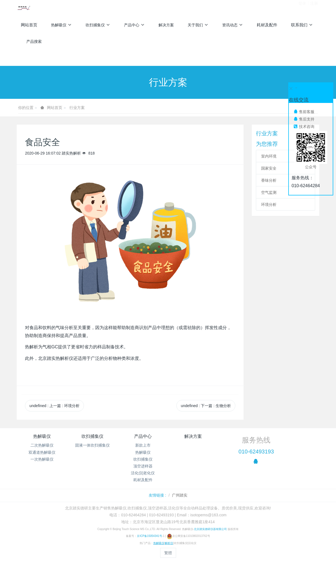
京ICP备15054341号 (149, 535)
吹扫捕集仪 (92, 436)
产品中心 (143, 436)
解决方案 (193, 436)
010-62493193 (256, 452)
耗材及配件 (143, 480)
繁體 (168, 553)
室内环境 (268, 156)
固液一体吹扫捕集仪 (92, 445)
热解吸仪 (42, 436)
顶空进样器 (143, 466)
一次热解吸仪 (41, 459)
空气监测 (268, 192)
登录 (302, 8)
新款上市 (143, 445)
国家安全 (268, 168)
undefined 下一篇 (206, 406)
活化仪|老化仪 (143, 473)
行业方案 (77, 107)
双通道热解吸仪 (42, 452)
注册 (314, 8)
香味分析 (268, 180)
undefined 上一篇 (54, 406)
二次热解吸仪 (41, 445)
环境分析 (268, 204)
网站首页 (29, 25)
